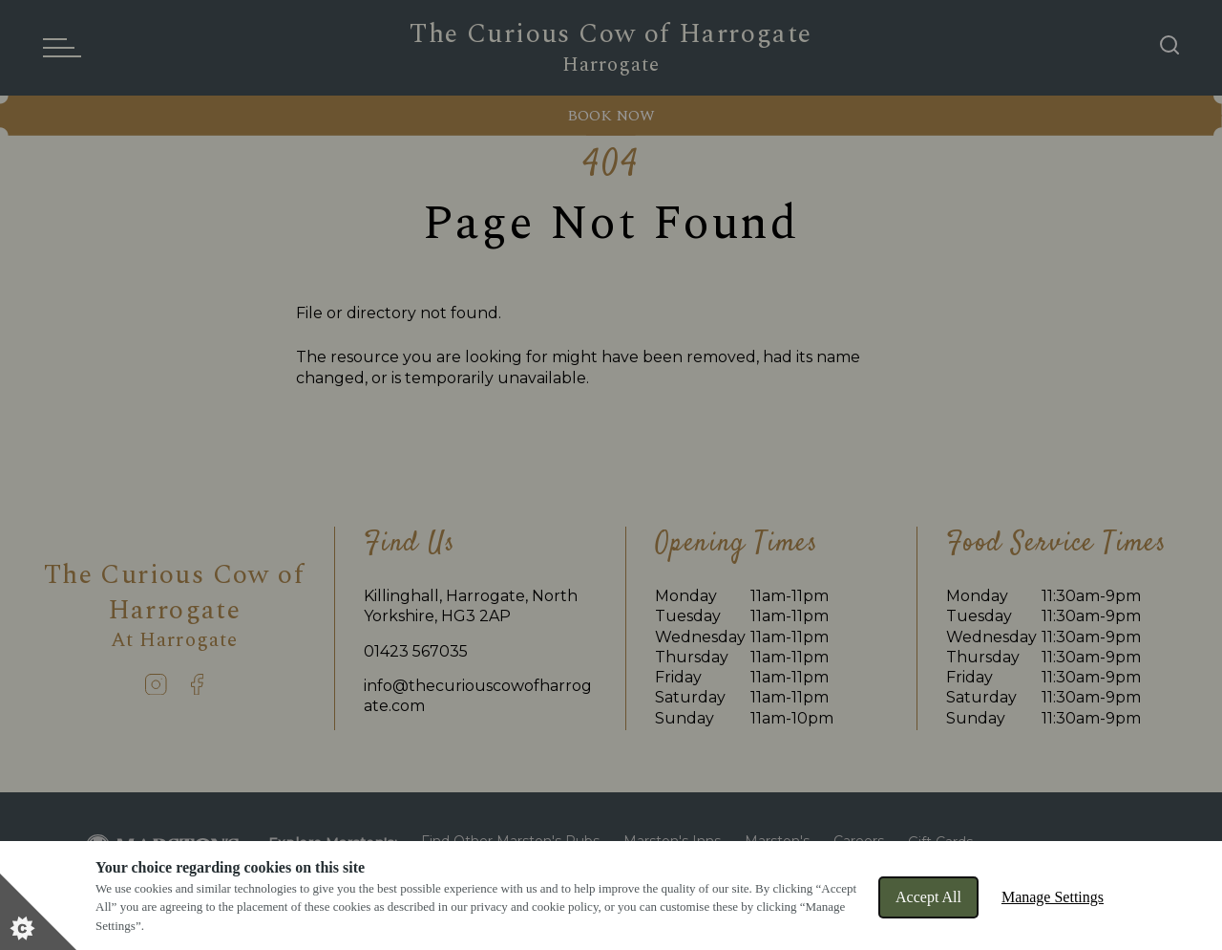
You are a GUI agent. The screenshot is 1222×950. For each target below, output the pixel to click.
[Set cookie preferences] (38, 912)
